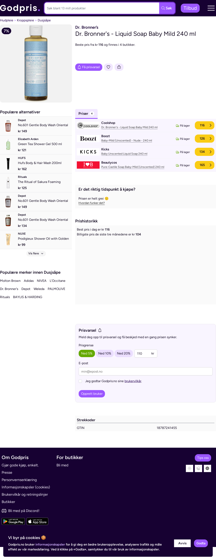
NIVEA (41, 281)
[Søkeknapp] (167, 8)
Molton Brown (10, 281)
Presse (7, 485)
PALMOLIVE (56, 289)
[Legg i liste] (108, 67)
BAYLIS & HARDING (27, 297)
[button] (211, 8)
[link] (20, 8)
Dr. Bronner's (9, 289)
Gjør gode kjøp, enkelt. (20, 478)
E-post (83, 378)
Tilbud (190, 8)
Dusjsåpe (44, 20)
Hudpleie (6, 20)
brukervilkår (133, 396)
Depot (25, 289)
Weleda (39, 289)
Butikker (8, 515)
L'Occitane (57, 281)
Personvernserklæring (19, 493)
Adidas (29, 281)
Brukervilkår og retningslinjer (25, 507)
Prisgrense (86, 360)
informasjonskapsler (50, 544)
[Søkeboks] (101, 8)
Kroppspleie (25, 20)
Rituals (5, 297)
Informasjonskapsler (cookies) (26, 500)
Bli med (62, 478)
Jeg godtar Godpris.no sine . (113, 396)
